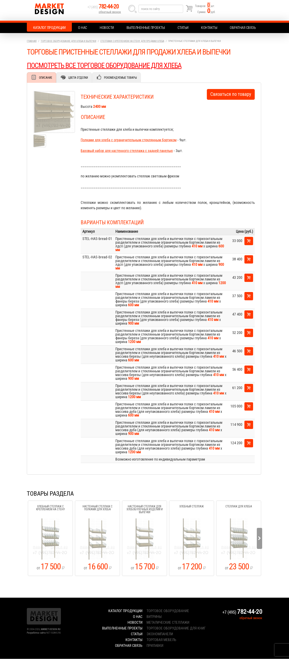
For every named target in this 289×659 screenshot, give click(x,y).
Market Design (56, 10)
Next (259, 538)
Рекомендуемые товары (123, 77)
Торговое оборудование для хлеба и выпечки (68, 41)
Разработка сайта (36, 633)
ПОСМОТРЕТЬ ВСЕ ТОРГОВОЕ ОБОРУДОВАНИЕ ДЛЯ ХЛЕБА (108, 65)
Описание (46, 77)
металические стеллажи (168, 622)
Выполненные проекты (146, 27)
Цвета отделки (79, 77)
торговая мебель (161, 640)
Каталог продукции (49, 27)
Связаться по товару (230, 94)
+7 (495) (105, 8)
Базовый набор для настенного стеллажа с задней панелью (127, 151)
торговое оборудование (168, 611)
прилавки (155, 646)
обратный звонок (110, 13)
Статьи (183, 27)
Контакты (209, 27)
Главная (32, 41)
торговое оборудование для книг (176, 628)
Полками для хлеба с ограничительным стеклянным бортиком (128, 140)
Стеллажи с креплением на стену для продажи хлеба (132, 41)
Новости (107, 27)
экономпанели (160, 634)
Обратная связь (243, 27)
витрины (154, 617)
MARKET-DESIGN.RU (50, 629)
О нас (82, 27)
